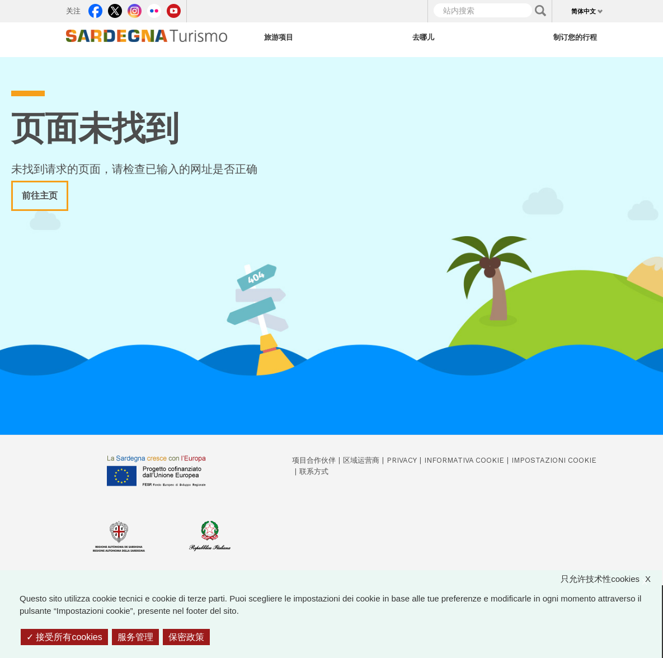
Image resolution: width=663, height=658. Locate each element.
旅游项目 (278, 36)
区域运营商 (361, 460)
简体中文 (583, 11)
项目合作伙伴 (314, 460)
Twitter (115, 9)
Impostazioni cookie (553, 460)
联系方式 (313, 471)
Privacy (402, 460)
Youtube (174, 9)
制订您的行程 (575, 36)
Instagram (135, 9)
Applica (540, 10)
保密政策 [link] (186, 637)
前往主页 (40, 195)
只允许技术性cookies (611, 579)
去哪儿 (423, 36)
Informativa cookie (464, 460)
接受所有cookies (64, 637)
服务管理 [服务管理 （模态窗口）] (135, 637)
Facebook (95, 9)
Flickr (154, 9)
